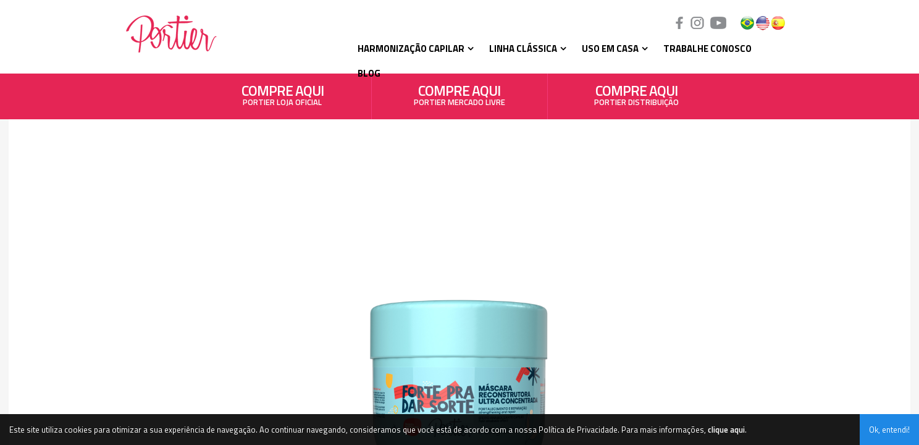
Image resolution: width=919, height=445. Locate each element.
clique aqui (726, 429)
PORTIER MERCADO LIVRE (459, 97)
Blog (369, 73)
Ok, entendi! (889, 429)
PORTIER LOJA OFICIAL (282, 97)
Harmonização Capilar (411, 48)
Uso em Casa (610, 48)
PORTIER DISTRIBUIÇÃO (636, 97)
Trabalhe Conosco (707, 48)
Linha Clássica (523, 48)
